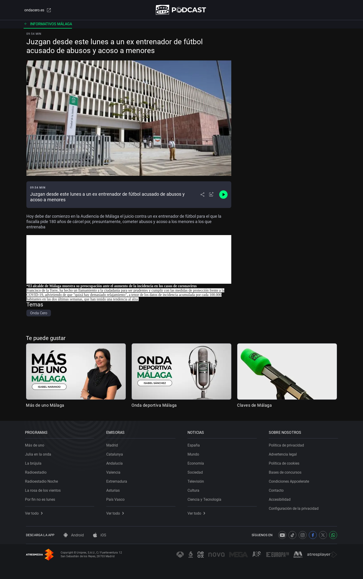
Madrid (113, 444)
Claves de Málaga (254, 405)
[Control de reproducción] (223, 195)
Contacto (277, 489)
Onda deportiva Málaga (154, 405)
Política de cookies (285, 462)
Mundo (194, 453)
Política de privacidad (287, 444)
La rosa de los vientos (44, 489)
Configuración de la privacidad (294, 507)
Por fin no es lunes (41, 498)
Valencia (114, 471)
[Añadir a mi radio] (211, 195)
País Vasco (116, 498)
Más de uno (35, 444)
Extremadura (117, 480)
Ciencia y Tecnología (205, 498)
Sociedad (196, 471)
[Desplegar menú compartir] (202, 195)
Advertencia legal (284, 453)
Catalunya (115, 453)
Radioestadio (36, 471)
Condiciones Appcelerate (290, 480)
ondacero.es (37, 10)
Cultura (194, 489)
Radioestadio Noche (42, 480)
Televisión (196, 480)
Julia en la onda (39, 453)
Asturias (114, 489)
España (194, 444)
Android (74, 535)
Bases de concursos (286, 471)
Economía (196, 462)
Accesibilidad (280, 498)
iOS (99, 535)
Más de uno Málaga (45, 405)
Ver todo (35, 512)
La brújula (34, 462)
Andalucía (115, 462)
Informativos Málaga (48, 24)
